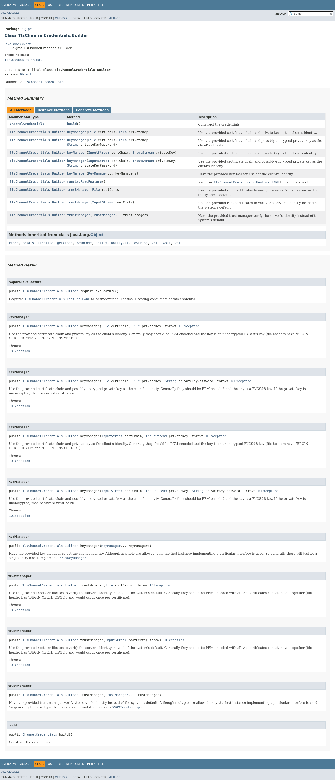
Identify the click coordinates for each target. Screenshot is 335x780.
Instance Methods (53, 110)
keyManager (76, 132)
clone (14, 243)
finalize (45, 243)
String (73, 144)
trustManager (78, 189)
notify (101, 243)
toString (140, 243)
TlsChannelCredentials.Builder (37, 132)
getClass (64, 243)
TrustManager (103, 215)
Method (61, 18)
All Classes (10, 12)
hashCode (84, 243)
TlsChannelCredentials (23, 60)
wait (155, 243)
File (92, 132)
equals (28, 243)
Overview (8, 5)
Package (25, 5)
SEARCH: (281, 13)
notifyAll (119, 243)
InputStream (98, 152)
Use (50, 5)
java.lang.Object (18, 44)
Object (26, 74)
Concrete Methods (92, 110)
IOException (189, 326)
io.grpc (26, 29)
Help (101, 5)
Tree (59, 5)
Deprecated (75, 5)
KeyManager (97, 173)
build (72, 124)
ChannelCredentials (27, 124)
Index (91, 5)
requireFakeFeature (84, 181)
